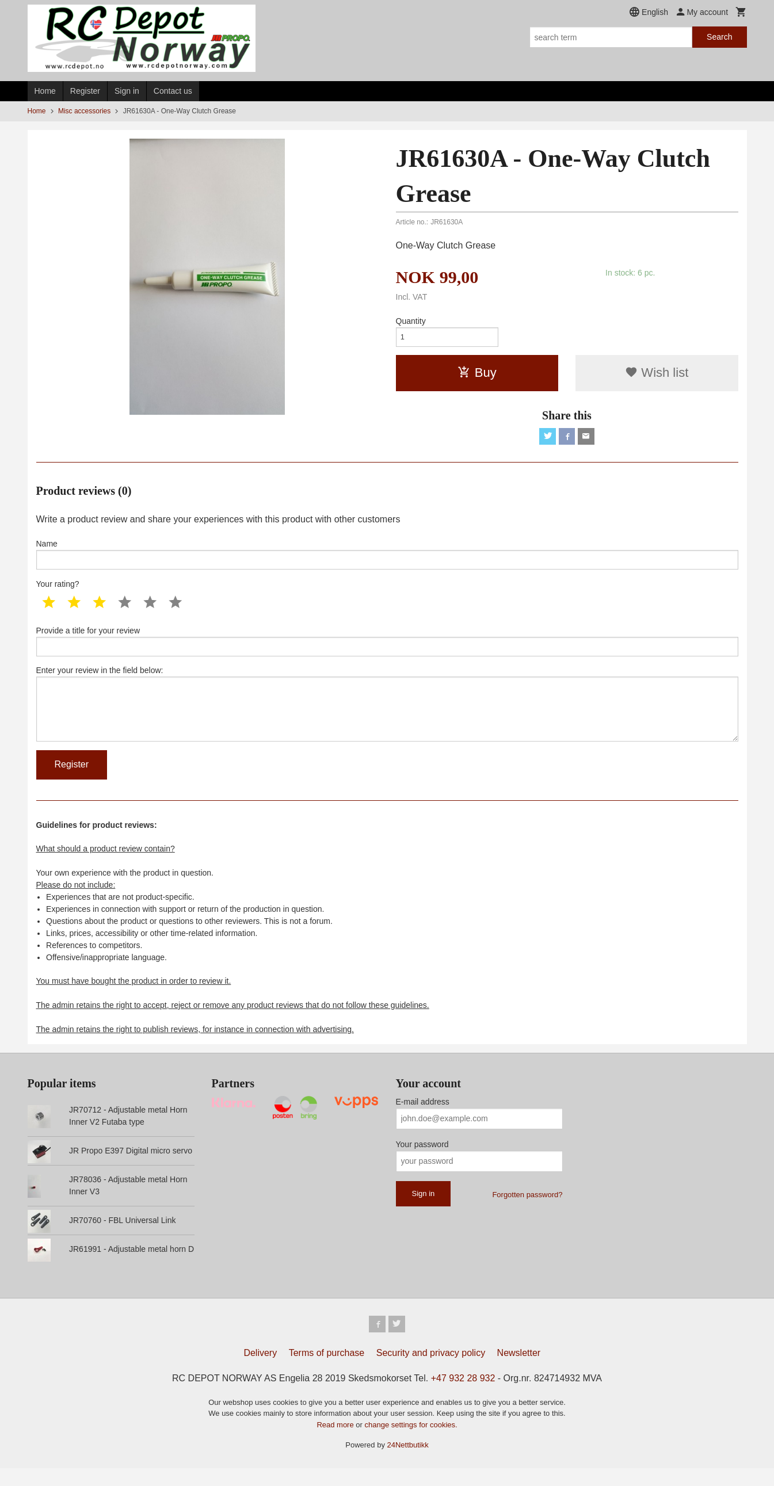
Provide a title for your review (387, 649)
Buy (477, 375)
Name (387, 560)
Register (85, 90)
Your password (422, 1160)
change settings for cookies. (410, 1442)
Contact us (173, 90)
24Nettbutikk (408, 1462)
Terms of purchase (327, 1371)
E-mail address (422, 1117)
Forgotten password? (527, 1210)
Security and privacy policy (430, 1371)
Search (719, 36)
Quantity (411, 321)
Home (45, 90)
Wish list (656, 375)
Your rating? (57, 590)
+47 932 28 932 (463, 1396)
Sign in (127, 90)
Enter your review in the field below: (387, 716)
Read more (336, 1442)
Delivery (260, 1371)
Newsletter (519, 1371)
